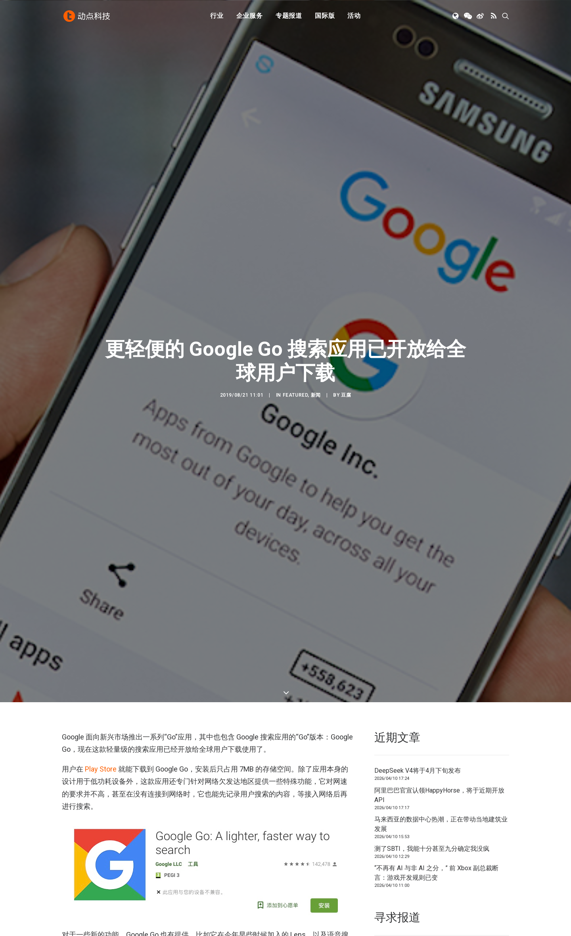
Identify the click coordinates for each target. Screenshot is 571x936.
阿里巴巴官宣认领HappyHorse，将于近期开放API (439, 795)
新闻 (316, 395)
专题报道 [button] (289, 17)
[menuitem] (217, 17)
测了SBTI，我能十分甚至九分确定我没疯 (431, 848)
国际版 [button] (325, 17)
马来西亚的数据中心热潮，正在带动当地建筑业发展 (441, 824)
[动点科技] (87, 17)
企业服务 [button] (249, 17)
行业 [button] (217, 17)
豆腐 (346, 395)
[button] (456, 17)
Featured (295, 395)
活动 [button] (354, 17)
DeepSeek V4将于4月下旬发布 (417, 770)
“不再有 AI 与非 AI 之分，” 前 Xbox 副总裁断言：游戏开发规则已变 (436, 872)
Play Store (101, 769)
